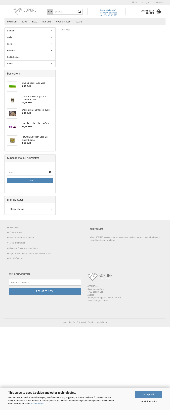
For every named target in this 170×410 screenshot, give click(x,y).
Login (30, 263)
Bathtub (12, 21)
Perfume (46, 21)
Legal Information (17, 326)
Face (34, 21)
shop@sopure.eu (101, 384)
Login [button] (145, 2)
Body (24, 21)
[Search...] (50, 12)
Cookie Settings (16, 341)
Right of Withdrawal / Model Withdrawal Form (30, 336)
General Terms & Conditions (21, 321)
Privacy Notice (37, 403)
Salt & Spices (63, 21)
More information (148, 401)
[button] (134, 2)
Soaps (79, 21)
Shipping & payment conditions (23, 331)
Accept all (148, 394)
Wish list (158, 2)
